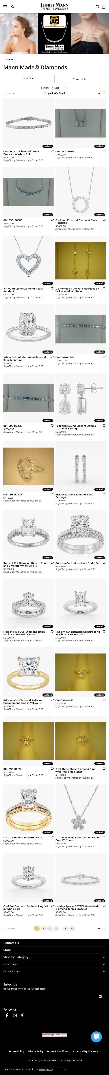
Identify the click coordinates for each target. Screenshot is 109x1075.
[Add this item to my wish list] (51, 151)
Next (100, 93)
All (72, 928)
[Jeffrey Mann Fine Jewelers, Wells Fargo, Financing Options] (54, 1035)
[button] (13, 6)
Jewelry (9, 59)
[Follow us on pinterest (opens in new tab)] (22, 1015)
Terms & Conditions (58, 1051)
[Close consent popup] (65, 1070)
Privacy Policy (35, 1051)
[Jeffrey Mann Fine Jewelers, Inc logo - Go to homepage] (54, 7)
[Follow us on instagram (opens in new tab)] (14, 1015)
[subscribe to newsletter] (100, 996)
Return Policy (16, 1051)
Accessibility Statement (86, 1051)
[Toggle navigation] (5, 6)
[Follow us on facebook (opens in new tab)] (6, 1015)
